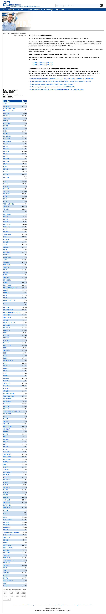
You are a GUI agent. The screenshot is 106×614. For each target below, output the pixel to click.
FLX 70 (5, 381)
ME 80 (5, 477)
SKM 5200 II (7, 214)
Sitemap (60, 605)
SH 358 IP (6, 191)
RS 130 (5, 232)
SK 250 (5, 495)
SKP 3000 (6, 525)
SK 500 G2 (6, 365)
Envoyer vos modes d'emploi (20, 605)
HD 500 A (6, 522)
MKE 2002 (6, 340)
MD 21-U (6, 335)
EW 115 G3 (6, 224)
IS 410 (5, 131)
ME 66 (5, 363)
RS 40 (5, 295)
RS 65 (5, 270)
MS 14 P (6, 343)
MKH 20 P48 (7, 535)
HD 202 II (6, 159)
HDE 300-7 (6, 497)
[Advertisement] (20, 62)
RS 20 (5, 199)
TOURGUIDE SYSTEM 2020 (12, 411)
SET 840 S (6, 262)
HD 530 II (6, 307)
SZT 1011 (6, 570)
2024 (5, 593)
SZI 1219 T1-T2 (8, 580)
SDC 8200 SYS (8, 547)
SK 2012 (6, 421)
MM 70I (5, 166)
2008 (23, 596)
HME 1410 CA (7, 285)
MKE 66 (5, 467)
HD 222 (5, 540)
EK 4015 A (6, 327)
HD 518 (5, 169)
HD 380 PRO (7, 141)
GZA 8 (5, 517)
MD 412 (5, 510)
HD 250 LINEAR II (8, 310)
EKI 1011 (6, 409)
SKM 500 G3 (7, 507)
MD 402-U (6, 403)
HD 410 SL (6, 552)
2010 (11, 596)
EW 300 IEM (7, 505)
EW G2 (5, 216)
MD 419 (5, 434)
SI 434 (5, 583)
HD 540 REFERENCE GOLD (12, 312)
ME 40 (5, 575)
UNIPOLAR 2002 (8, 204)
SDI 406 (5, 376)
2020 (11, 593)
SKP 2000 (6, 573)
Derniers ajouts (53, 605)
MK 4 (5, 211)
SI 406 (5, 332)
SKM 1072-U (7, 558)
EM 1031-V (6, 252)
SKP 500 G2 (7, 401)
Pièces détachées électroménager (40, 10)
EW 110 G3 (6, 221)
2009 (17, 596)
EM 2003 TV (7, 280)
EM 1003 (6, 416)
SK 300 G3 (6, 502)
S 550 (5, 373)
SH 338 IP (6, 194)
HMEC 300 (6, 563)
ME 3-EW (6, 189)
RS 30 (5, 196)
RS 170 (5, 126)
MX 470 (5, 171)
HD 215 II (6, 161)
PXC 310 (6, 149)
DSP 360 (6, 338)
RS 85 (5, 298)
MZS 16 (5, 485)
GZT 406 (6, 452)
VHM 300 (6, 555)
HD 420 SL (6, 325)
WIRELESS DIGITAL (9, 322)
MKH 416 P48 (7, 519)
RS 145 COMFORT (9, 393)
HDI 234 (5, 542)
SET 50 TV (6, 254)
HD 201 (5, 146)
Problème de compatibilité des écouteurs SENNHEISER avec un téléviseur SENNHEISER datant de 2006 (62, 78)
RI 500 (5, 353)
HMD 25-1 (6, 441)
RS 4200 (6, 242)
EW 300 (5, 275)
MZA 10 (5, 513)
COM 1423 (6, 500)
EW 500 (5, 462)
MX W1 (5, 490)
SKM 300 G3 (7, 454)
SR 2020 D (6, 474)
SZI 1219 (6, 424)
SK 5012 (6, 439)
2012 (23, 593)
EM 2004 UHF (7, 472)
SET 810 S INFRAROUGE (11, 532)
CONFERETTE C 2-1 (9, 300)
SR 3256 (6, 391)
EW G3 (5, 219)
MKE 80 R (6, 388)
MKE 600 (6, 186)
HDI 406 (5, 358)
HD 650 (5, 156)
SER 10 (5, 464)
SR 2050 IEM (7, 398)
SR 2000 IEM (7, 414)
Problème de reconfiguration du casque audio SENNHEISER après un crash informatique (57, 89)
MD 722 (5, 578)
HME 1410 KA (7, 426)
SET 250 (6, 267)
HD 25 (5, 164)
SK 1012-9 (6, 487)
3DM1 (5, 103)
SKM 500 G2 (7, 545)
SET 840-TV (7, 234)
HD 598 (5, 154)
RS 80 (5, 201)
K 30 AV (5, 482)
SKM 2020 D (7, 457)
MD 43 (5, 304)
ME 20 (5, 355)
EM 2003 (6, 550)
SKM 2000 (6, 315)
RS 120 (5, 229)
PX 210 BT (6, 138)
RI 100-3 (6, 292)
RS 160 (5, 133)
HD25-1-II (6, 121)
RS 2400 (6, 239)
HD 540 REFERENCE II (10, 287)
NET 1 (5, 444)
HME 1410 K (7, 345)
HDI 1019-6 (6, 527)
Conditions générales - (77, 605)
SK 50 (5, 568)
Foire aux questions (33, 605)
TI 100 (5, 244)
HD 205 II (6, 151)
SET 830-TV (7, 257)
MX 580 (5, 174)
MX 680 (5, 183)
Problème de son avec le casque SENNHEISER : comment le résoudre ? (52, 84)
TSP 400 (6, 206)
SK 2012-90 (7, 479)
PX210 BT (6, 113)
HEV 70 (5, 530)
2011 (5, 596)
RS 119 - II (6, 116)
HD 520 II (6, 406)
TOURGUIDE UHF (9, 560)
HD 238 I (6, 177)
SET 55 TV (6, 118)
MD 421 (5, 449)
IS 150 (5, 237)
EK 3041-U (6, 272)
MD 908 (5, 419)
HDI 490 (5, 368)
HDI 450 (5, 290)
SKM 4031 (6, 277)
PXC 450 (6, 143)
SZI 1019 (6, 585)
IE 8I (4, 181)
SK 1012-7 (6, 429)
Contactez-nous (67, 605)
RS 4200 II (6, 123)
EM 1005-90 (7, 459)
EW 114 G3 (6, 227)
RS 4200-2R (7, 136)
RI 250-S (6, 378)
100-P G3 (6, 469)
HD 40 (5, 370)
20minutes (60, 10)
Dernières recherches (44, 605)
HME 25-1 (6, 436)
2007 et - (7, 599)
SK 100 (5, 320)
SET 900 (6, 247)
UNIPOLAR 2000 (8, 396)
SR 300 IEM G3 (8, 360)
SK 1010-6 (6, 350)
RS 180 (5, 128)
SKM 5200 (6, 537)
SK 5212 (6, 565)
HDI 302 (5, 431)
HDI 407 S (6, 330)
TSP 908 (6, 209)
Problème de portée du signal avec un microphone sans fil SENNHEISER (52, 87)
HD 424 (5, 447)
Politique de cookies (88, 605)
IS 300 (5, 282)
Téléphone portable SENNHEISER (42, 62)
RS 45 (5, 249)
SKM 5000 (6, 265)
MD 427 (5, 386)
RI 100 (5, 348)
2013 (17, 593)
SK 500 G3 (6, 383)
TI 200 (5, 260)
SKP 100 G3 (7, 317)
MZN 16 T (6, 492)
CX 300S (6, 106)
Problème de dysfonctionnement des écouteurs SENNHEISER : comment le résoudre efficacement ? (60, 81)
